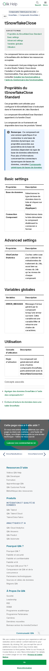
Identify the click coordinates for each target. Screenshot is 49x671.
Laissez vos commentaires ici (21, 443)
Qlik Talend (12, 510)
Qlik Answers (12, 531)
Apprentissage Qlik (15, 483)
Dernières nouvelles (16, 621)
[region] (24, 653)
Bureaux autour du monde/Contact (22, 625)
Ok (24, 662)
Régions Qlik (12, 583)
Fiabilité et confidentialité (18, 558)
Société (10, 596)
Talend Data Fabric (15, 517)
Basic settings (13, 37)
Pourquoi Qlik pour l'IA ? (17, 566)
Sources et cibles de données (20, 580)
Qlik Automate (13, 539)
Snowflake (12, 15)
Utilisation (11, 47)
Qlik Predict (12, 535)
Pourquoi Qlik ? (13, 551)
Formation (11, 480)
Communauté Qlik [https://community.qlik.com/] (25, 633)
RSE (8, 603)
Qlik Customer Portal (16, 487)
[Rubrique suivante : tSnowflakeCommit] (36, 454)
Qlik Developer (13, 476)
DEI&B (9, 607)
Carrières (11, 618)
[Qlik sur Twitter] (39, 633)
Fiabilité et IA (12, 562)
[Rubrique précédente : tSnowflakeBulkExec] (13, 454)
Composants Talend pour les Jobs (22, 12)
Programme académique (18, 610)
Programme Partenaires (17, 614)
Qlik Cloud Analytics (15, 528)
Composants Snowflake (28, 15)
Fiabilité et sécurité (15, 555)
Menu (45, 5)
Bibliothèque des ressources (20, 491)
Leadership (12, 599)
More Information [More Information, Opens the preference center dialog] (24, 668)
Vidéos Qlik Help (14, 472)
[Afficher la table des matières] (5, 11)
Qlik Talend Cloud (14, 513)
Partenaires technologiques (19, 576)
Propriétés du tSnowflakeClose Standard (24, 34)
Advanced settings (15, 40)
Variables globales (15, 44)
